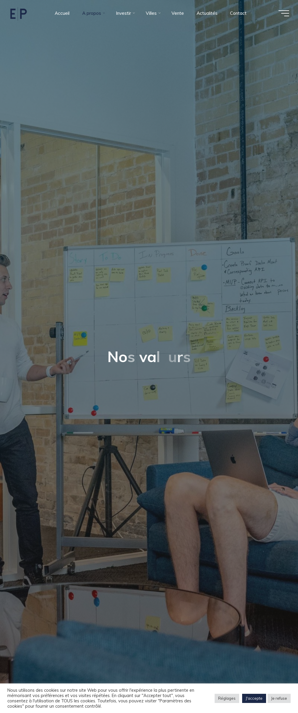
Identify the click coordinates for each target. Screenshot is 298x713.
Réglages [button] (227, 698)
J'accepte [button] (254, 698)
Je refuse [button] (279, 698)
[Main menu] (283, 13)
